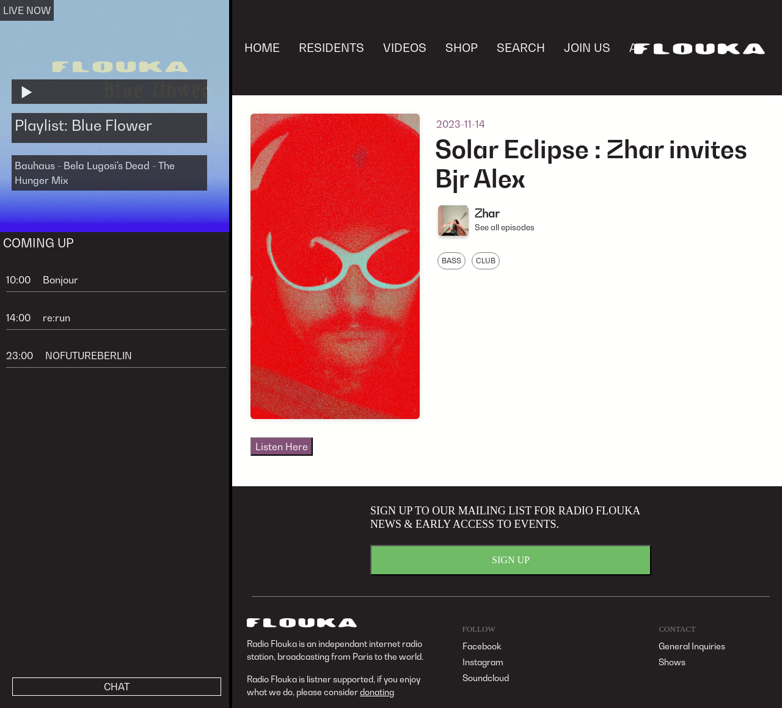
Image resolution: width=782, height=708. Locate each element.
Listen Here (281, 446)
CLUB (485, 260)
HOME (262, 47)
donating (377, 692)
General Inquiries (692, 646)
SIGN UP (511, 560)
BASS (451, 260)
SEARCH (521, 47)
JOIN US (587, 47)
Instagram (482, 662)
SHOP (461, 47)
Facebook (482, 646)
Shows (672, 662)
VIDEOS (404, 47)
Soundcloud (485, 678)
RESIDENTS (331, 47)
